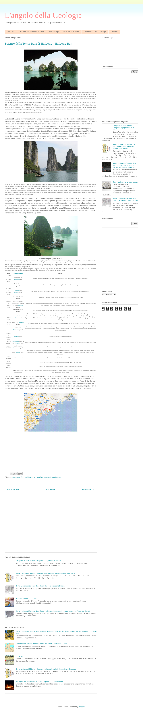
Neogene (16, 336)
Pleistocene (15, 341)
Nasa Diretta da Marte (71, 32)
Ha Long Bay (38, 477)
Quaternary (17, 343)
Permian (17, 318)
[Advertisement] (26, 523)
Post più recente (13, 489)
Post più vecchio (88, 489)
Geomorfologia (26, 477)
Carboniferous (19, 316)
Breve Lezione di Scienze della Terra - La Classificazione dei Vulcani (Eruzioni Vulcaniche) (124, 165)
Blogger (81, 707)
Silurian (16, 292)
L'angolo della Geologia (43, 15)
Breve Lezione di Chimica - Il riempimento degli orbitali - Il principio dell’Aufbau (46, 573)
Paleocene (16, 329)
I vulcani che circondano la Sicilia (32, 32)
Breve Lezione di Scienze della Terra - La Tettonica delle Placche (40, 586)
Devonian (20, 305)
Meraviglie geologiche (52, 477)
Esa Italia (114, 32)
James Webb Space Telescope (95, 32)
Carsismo (16, 477)
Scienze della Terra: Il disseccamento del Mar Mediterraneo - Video (41, 644)
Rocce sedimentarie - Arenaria (27, 598)
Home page (11, 32)
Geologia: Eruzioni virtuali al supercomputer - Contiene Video (39, 681)
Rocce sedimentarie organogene (125, 182)
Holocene (17, 352)
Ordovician (17, 290)
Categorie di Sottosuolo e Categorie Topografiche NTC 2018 (39, 561)
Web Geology (54, 32)
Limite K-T (20, 656)
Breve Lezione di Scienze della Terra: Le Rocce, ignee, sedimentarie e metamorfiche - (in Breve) (53, 611)
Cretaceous (21, 322)
